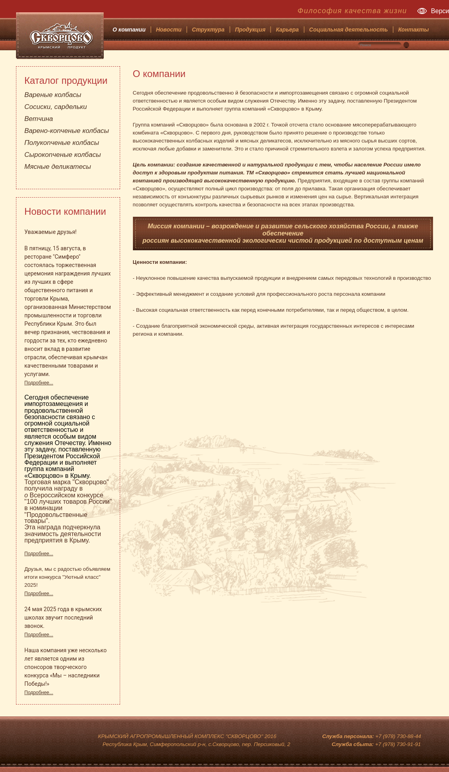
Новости (169, 29)
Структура (208, 29)
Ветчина (38, 119)
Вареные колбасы (52, 95)
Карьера (287, 29)
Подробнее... (38, 383)
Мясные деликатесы (57, 166)
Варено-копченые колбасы (66, 131)
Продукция (250, 29)
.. (406, 46)
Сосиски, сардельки (55, 107)
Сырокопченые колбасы (62, 154)
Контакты (413, 29)
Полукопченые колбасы (61, 142)
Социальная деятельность (348, 29)
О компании (129, 29)
